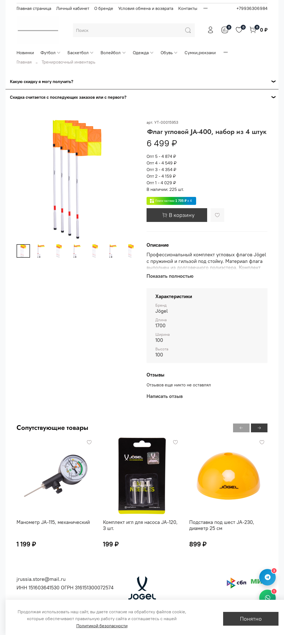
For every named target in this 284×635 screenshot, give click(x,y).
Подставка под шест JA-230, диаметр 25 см (221, 525)
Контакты (187, 8)
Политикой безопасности (102, 625)
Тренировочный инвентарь (68, 62)
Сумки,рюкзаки (200, 52)
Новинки (25, 52)
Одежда (143, 52)
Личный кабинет (72, 8)
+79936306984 (251, 8)
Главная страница (34, 8)
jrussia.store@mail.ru (41, 579)
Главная (24, 62)
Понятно (251, 618)
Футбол (50, 52)
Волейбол (113, 52)
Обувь (169, 52)
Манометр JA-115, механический (53, 522)
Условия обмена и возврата (145, 8)
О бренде (103, 8)
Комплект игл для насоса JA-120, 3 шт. (140, 525)
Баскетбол (80, 52)
